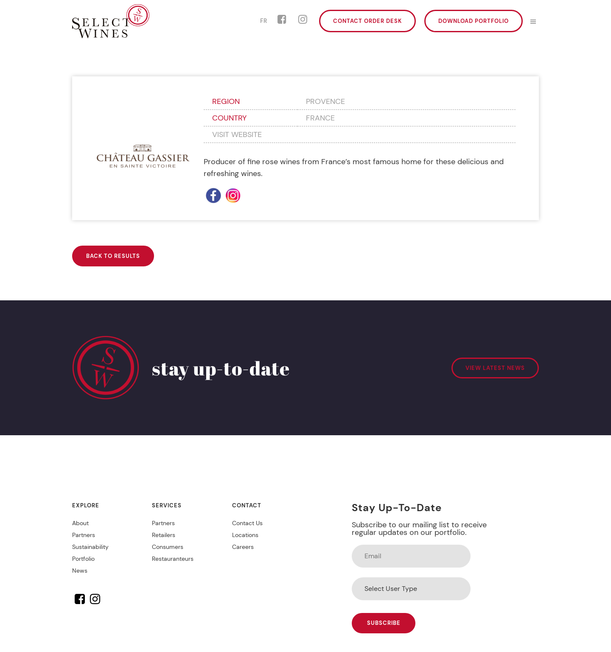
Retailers (163, 535)
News (79, 570)
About (80, 523)
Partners (83, 535)
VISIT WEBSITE (237, 134)
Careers (243, 547)
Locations (245, 535)
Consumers (167, 547)
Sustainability (90, 547)
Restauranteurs (172, 558)
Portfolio (83, 558)
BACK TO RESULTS (113, 256)
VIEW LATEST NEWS (495, 368)
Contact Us (247, 523)
